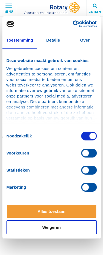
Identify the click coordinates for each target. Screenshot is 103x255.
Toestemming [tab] (19, 40)
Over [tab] (85, 40)
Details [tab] (53, 40)
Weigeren (51, 227)
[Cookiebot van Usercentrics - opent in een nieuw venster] (73, 24)
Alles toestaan (52, 211)
